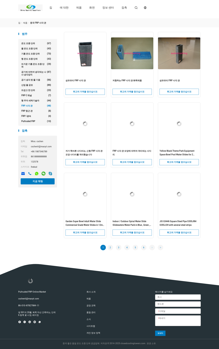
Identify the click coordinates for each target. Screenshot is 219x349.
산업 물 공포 (36, 85)
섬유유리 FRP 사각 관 (76, 80)
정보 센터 (108, 7)
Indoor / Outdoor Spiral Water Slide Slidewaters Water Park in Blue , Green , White (131, 223)
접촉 (124, 7)
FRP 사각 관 (36, 105)
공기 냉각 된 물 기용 (36, 80)
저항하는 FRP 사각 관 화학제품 (127, 80)
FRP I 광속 (36, 116)
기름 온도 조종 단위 (36, 53)
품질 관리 (91, 312)
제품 (79, 7)
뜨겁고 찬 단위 (36, 90)
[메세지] (178, 321)
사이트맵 (91, 326)
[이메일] (178, 311)
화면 (92, 7)
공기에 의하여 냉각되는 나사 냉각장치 (36, 73)
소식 (89, 319)
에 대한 (64, 7)
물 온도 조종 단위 (36, 48)
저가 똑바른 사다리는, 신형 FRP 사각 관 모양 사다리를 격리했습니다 (84, 153)
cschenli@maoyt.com (28, 298)
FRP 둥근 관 (36, 111)
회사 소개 (91, 292)
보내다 (160, 333)
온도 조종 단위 (36, 43)
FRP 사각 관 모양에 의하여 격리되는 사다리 (132, 153)
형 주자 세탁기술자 (36, 100)
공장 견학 (91, 305)
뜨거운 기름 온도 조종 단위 (36, 65)
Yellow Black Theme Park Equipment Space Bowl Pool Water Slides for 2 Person (177, 153)
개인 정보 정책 (93, 333)
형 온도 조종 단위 (36, 59)
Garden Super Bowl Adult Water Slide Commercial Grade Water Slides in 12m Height (84, 223)
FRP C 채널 (36, 95)
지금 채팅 (38, 181)
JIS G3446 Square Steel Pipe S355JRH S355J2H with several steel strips (178, 223)
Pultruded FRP (36, 121)
